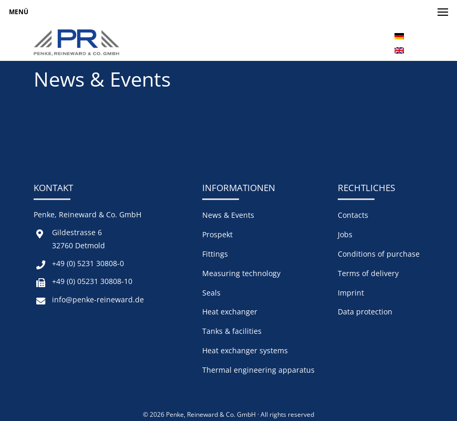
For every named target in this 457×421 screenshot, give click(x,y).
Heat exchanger (229, 312)
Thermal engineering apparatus (258, 370)
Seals (211, 293)
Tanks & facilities (232, 331)
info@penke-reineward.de (98, 299)
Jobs (345, 234)
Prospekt (217, 234)
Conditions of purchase (379, 254)
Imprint (351, 293)
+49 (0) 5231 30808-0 (88, 263)
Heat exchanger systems (245, 350)
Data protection (365, 312)
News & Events (228, 215)
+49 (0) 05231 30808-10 (92, 281)
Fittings (215, 254)
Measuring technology (241, 273)
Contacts (353, 215)
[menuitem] (399, 35)
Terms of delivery (368, 273)
